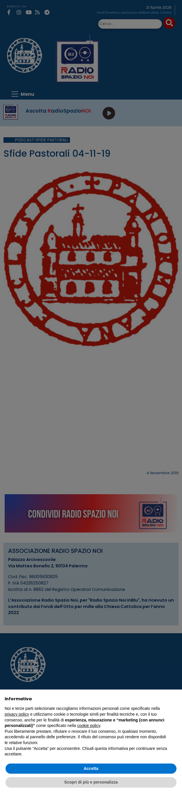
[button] (174, 698)
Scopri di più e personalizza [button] (91, 782)
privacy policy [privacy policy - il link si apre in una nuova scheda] (17, 714)
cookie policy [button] (88, 725)
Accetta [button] (91, 768)
